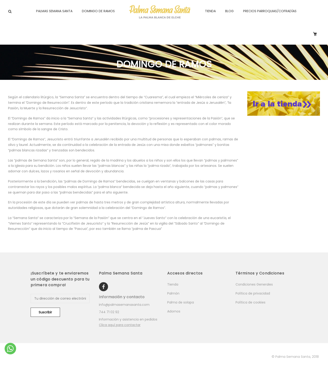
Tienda (172, 284)
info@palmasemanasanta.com (124, 304)
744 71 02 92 (109, 312)
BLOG (229, 11)
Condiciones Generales (254, 284)
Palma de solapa (180, 302)
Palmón (173, 293)
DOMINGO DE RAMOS (98, 11)
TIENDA (210, 11)
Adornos (173, 311)
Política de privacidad (253, 293)
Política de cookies (250, 302)
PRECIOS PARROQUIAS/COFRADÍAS (269, 11)
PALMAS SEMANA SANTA (54, 11)
